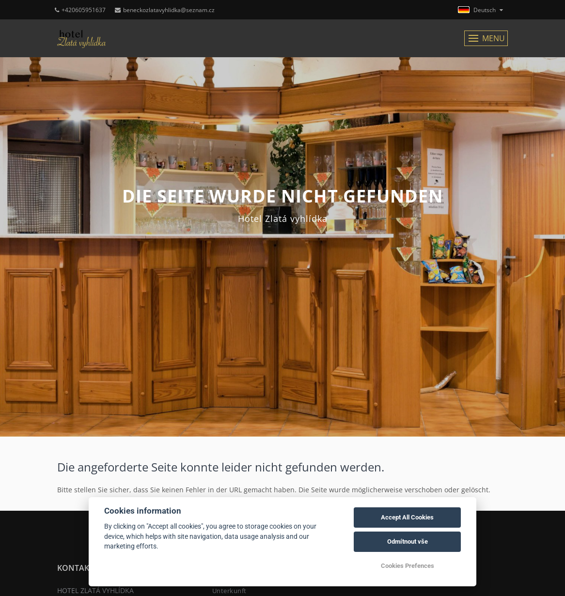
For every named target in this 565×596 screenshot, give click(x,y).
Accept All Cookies (407, 517)
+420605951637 (80, 10)
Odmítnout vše (407, 541)
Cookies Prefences (407, 565)
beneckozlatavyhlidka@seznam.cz (165, 10)
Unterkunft (229, 590)
